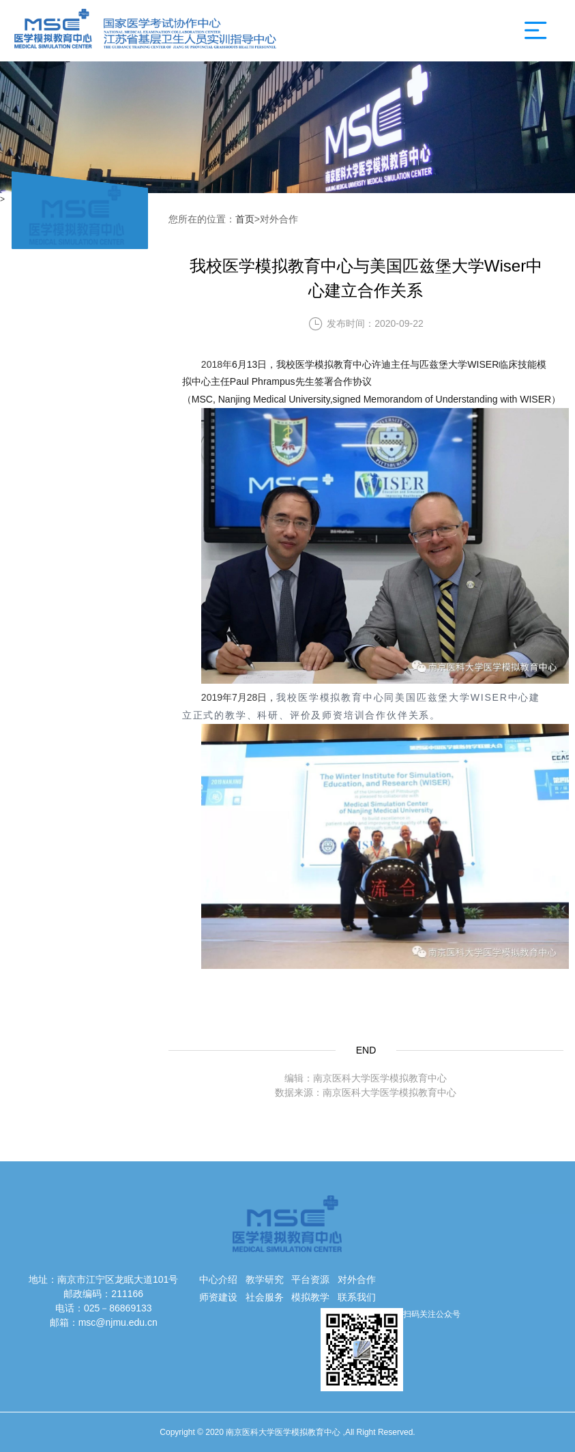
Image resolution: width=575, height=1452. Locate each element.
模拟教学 (310, 1297)
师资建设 (218, 1297)
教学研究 (265, 1279)
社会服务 (265, 1297)
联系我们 (357, 1297)
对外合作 (357, 1279)
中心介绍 (218, 1279)
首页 (244, 219)
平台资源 (310, 1279)
